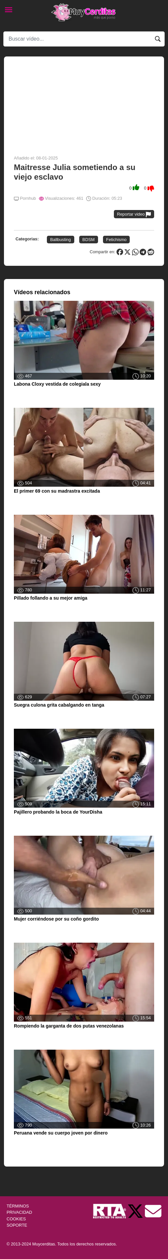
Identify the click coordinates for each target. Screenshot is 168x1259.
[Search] (84, 39)
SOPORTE (17, 1225)
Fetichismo (116, 239)
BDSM (89, 239)
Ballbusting (60, 239)
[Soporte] (153, 1210)
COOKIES (16, 1218)
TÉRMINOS (18, 1206)
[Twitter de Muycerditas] (136, 1210)
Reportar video (134, 214)
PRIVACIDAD (19, 1212)
